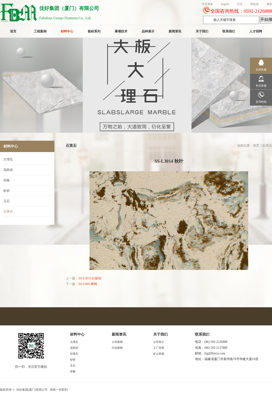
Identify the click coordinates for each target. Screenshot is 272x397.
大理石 (8, 159)
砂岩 (6, 190)
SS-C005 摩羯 (87, 284)
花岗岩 (8, 170)
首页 (256, 145)
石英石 (267, 145)
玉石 (6, 201)
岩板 (6, 180)
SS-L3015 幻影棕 (90, 278)
